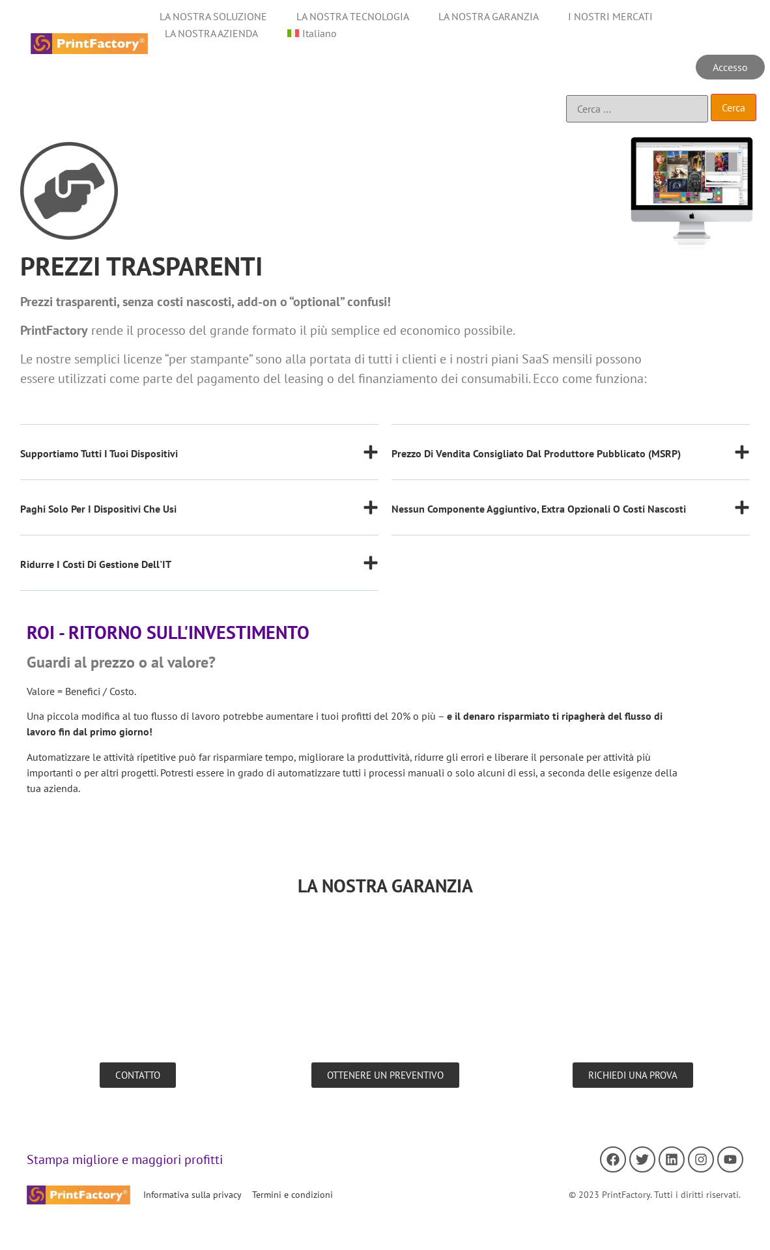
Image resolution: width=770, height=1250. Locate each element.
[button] (199, 462)
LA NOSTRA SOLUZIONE (213, 16)
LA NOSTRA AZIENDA (211, 33)
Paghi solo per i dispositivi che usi (98, 508)
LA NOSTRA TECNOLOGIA (352, 16)
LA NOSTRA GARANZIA (488, 16)
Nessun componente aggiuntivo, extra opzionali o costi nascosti (539, 508)
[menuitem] (312, 33)
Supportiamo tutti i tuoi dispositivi (99, 453)
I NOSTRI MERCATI (610, 16)
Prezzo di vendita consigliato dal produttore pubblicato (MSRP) (536, 453)
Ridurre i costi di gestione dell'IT (95, 564)
